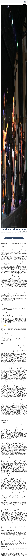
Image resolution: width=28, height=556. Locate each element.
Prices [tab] (15, 240)
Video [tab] (11, 240)
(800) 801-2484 (20, 238)
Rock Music (25, 234)
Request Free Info (8, 238)
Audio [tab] (7, 240)
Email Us (14, 238)
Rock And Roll (20, 234)
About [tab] (3, 240)
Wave (16, 235)
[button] (3, 116)
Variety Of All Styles (4, 235)
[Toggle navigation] (2, 2)
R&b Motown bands (20, 235)
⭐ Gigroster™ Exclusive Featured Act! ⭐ (11, 234)
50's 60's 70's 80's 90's (11, 235)
